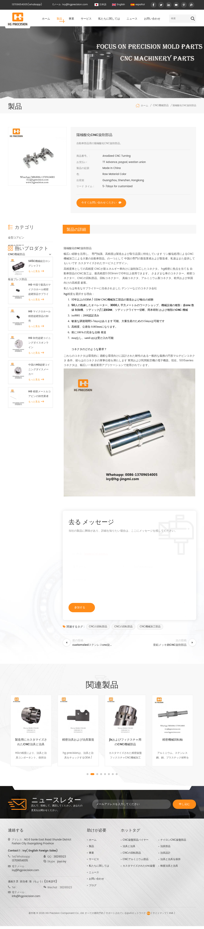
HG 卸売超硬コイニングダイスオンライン (39, 394)
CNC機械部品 (161, 105)
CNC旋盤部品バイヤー (135, 840)
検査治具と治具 (169, 866)
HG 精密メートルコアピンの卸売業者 (39, 445)
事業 (71, 18)
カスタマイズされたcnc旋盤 (139, 866)
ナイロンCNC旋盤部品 (173, 840)
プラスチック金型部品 (21, 287)
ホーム (46, 18)
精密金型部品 (16, 246)
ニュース (132, 18)
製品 (59, 18)
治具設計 (165, 853)
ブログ (92, 885)
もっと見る (36, 323)
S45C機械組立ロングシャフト (39, 315)
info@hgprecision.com (26, 896)
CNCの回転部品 (98, 627)
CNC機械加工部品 (150, 627)
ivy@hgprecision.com (75, 4)
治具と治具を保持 (170, 859)
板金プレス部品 (17, 279)
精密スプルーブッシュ (21, 262)
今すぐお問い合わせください (99, 202)
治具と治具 (15, 271)
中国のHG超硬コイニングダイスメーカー (39, 421)
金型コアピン (16, 237)
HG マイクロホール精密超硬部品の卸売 (39, 368)
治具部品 (165, 846)
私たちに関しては (109, 18)
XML (171, 916)
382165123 (60, 857)
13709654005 (20, 4)
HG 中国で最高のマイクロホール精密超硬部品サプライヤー (39, 342)
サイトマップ (160, 916)
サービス (86, 18)
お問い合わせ (152, 18)
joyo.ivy (61, 862)
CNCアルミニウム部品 (135, 859)
